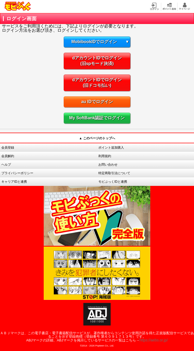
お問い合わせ (108, 164)
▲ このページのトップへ (97, 138)
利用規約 (104, 156)
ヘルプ (6, 164)
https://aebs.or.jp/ (153, 340)
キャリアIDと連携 (14, 181)
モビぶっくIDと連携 (112, 181)
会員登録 (7, 147)
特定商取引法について (114, 173)
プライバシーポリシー (17, 173)
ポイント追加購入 (111, 147)
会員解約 (7, 156)
